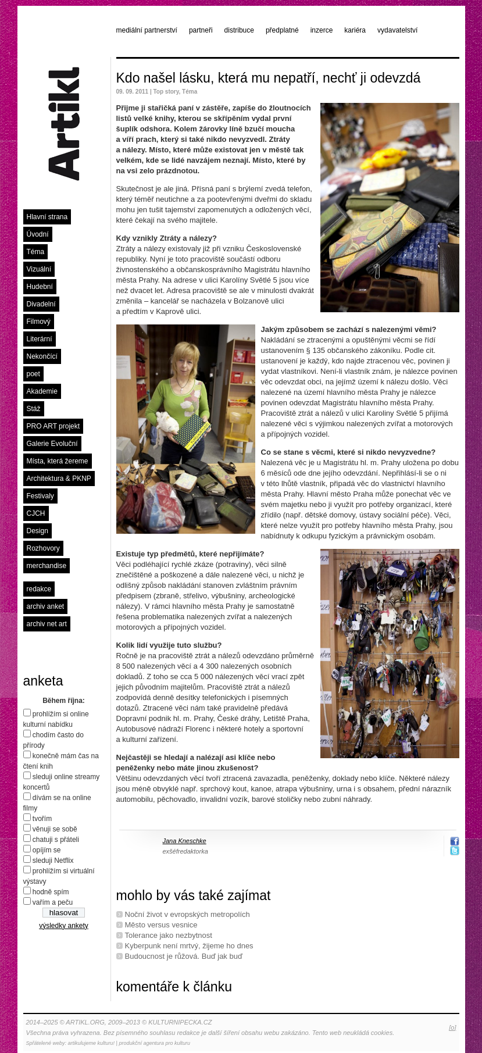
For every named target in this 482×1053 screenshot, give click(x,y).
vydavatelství (397, 30)
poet (33, 374)
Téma (36, 252)
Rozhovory (43, 548)
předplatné (282, 30)
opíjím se (47, 850)
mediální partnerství (146, 30)
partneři (201, 30)
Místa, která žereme (57, 461)
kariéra (355, 30)
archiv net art (47, 624)
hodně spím (51, 892)
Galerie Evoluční (52, 444)
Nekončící (42, 356)
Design (37, 531)
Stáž (34, 409)
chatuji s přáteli (56, 840)
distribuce (239, 30)
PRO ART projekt (53, 426)
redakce (39, 589)
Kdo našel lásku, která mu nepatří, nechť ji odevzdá (268, 77)
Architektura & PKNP (59, 478)
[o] (452, 1027)
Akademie (42, 391)
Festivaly (40, 496)
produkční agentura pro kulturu (154, 1043)
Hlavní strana (47, 217)
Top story (165, 91)
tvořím (42, 819)
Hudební (40, 287)
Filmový (39, 321)
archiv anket (46, 606)
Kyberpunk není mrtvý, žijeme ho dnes (189, 945)
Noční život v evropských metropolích (187, 914)
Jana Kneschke (184, 840)
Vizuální (39, 269)
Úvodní (38, 234)
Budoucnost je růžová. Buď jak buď (183, 956)
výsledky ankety (63, 926)
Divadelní (41, 304)
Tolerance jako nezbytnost (168, 935)
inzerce (321, 30)
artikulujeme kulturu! (91, 1043)
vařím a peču (53, 902)
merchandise (47, 566)
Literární (39, 339)
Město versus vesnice (161, 924)
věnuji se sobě (55, 829)
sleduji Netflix (53, 860)
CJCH (36, 513)
